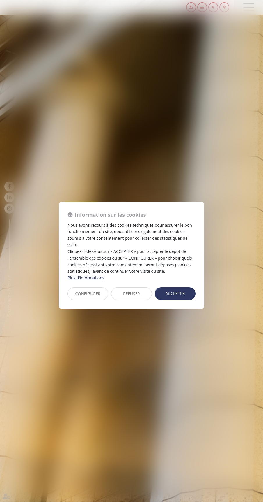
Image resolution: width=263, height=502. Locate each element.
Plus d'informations (85, 278)
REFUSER (131, 293)
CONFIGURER (88, 293)
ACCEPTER (175, 293)
